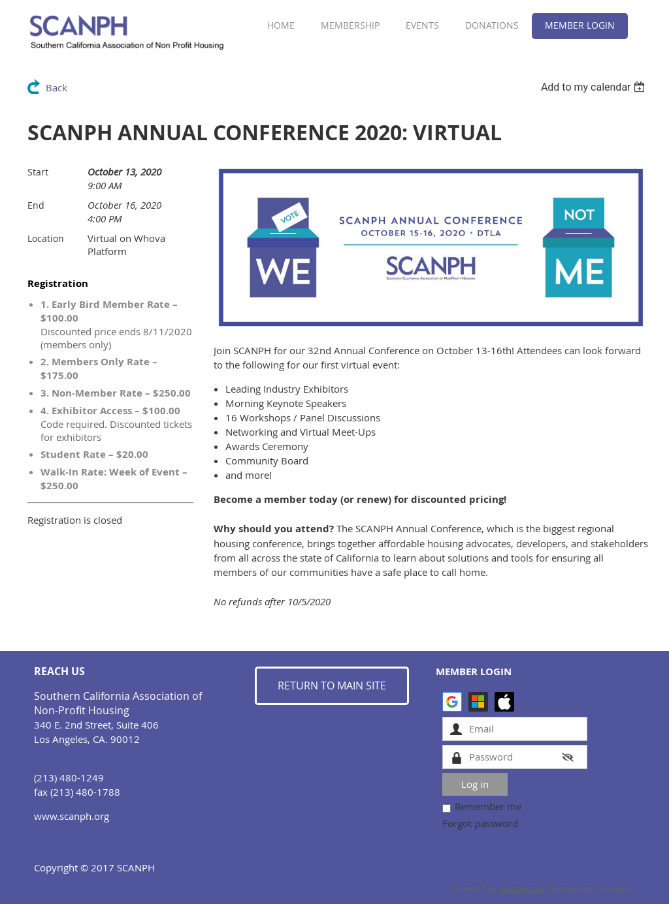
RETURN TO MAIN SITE (332, 685)
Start (37, 172)
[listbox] (595, 87)
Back (56, 87)
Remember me (488, 806)
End (35, 205)
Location (45, 238)
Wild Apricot (521, 889)
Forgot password (480, 823)
